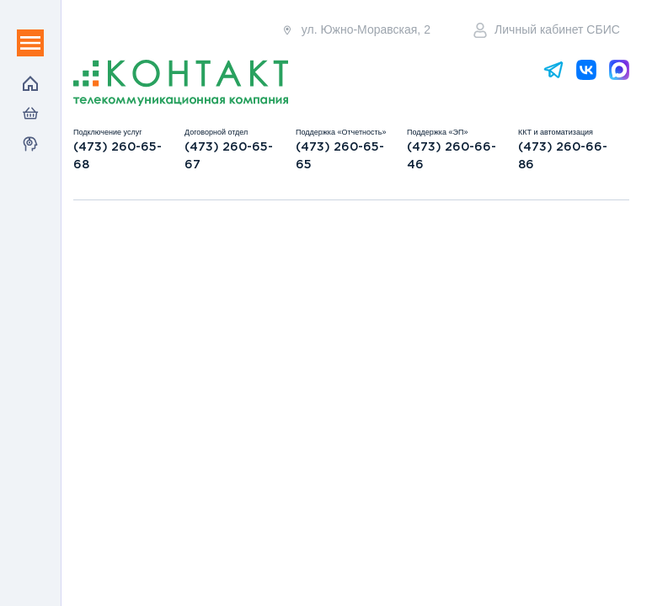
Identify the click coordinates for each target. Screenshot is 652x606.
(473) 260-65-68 (117, 156)
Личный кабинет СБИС (546, 30)
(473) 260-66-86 (562, 156)
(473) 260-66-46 (451, 156)
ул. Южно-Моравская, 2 (355, 30)
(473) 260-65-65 (340, 156)
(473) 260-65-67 (228, 156)
